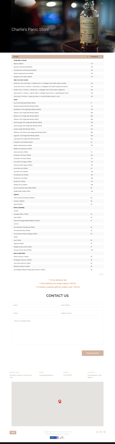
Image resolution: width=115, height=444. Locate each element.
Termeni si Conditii (63, 432)
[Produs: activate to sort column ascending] (50, 57)
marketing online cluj (56, 434)
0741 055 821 (67, 375)
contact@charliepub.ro (46, 375)
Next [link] (100, 274)
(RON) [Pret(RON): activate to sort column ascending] (94, 57)
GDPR (13, 432)
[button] (60, 401)
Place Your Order (93, 353)
